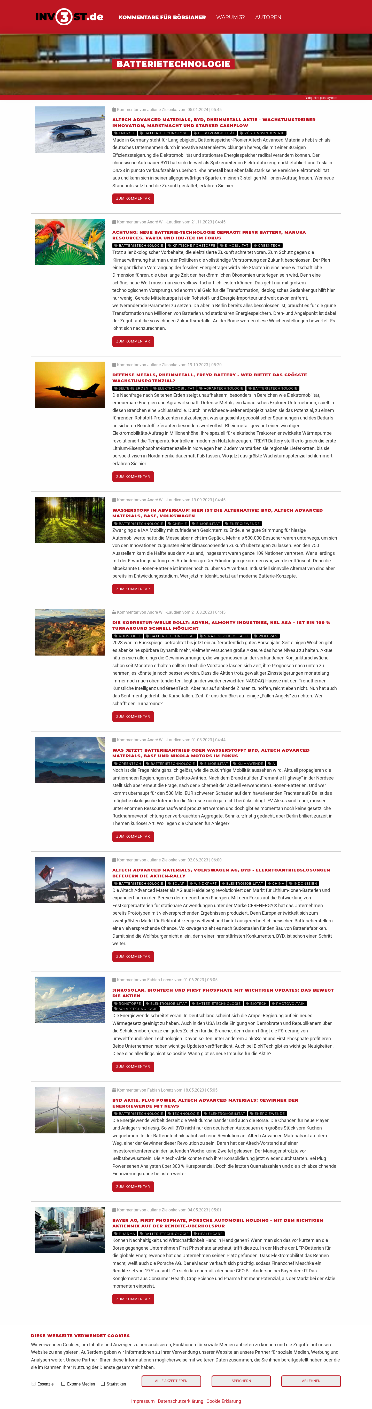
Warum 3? (230, 17)
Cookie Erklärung (223, 1401)
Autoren (268, 17)
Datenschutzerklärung (180, 1401)
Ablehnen (311, 1381)
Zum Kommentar (133, 198)
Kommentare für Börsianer (162, 17)
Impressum (143, 1401)
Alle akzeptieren (171, 1381)
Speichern (241, 1381)
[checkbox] (33, 1383)
